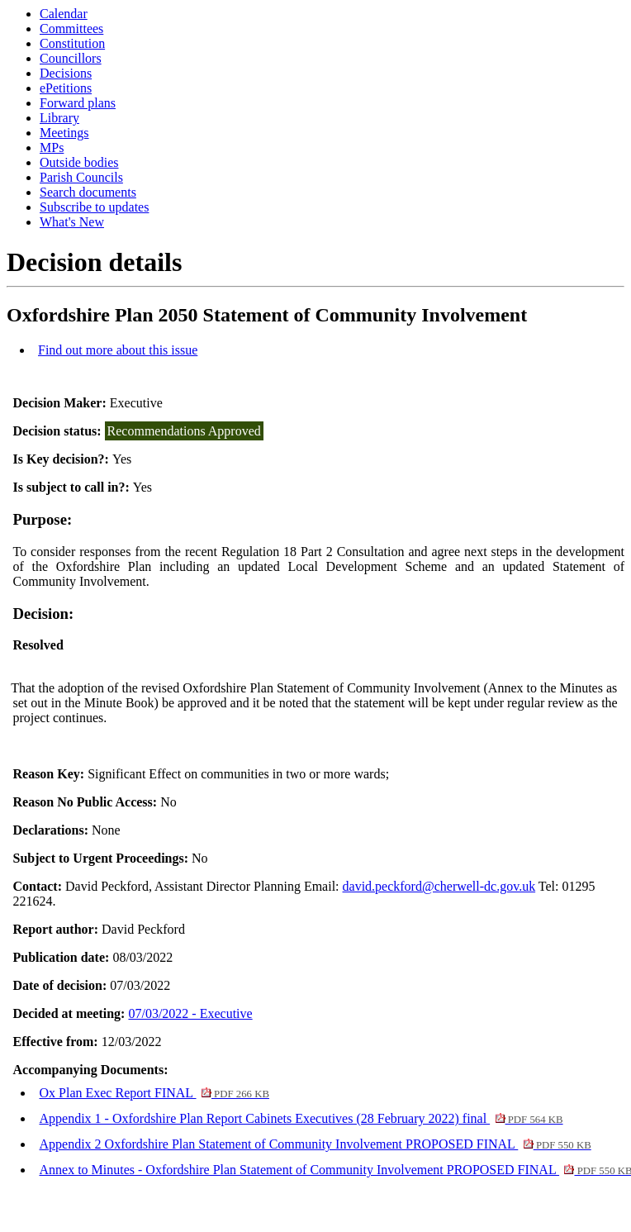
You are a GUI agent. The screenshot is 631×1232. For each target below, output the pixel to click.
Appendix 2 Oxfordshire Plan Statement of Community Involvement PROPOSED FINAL (315, 1144)
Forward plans (78, 103)
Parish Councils (81, 177)
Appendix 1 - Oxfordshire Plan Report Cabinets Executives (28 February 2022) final (300, 1118)
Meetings (64, 133)
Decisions (66, 73)
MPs (52, 147)
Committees (71, 28)
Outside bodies (79, 162)
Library (59, 118)
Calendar (64, 14)
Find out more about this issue (117, 350)
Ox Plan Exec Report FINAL (153, 1093)
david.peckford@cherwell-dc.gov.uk (439, 886)
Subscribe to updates (94, 207)
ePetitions (66, 88)
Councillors (71, 58)
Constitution (72, 43)
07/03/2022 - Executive (190, 1013)
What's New (72, 222)
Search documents (88, 192)
